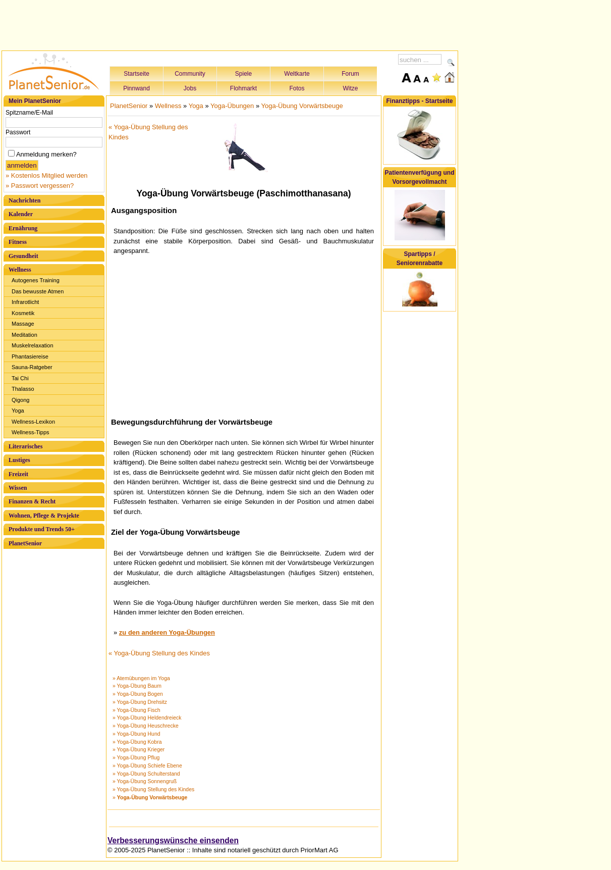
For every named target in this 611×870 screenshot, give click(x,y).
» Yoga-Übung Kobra (137, 742)
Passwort (18, 132)
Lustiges (19, 460)
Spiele (243, 73)
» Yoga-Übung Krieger (138, 749)
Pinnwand (136, 88)
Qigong (20, 400)
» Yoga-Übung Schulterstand (146, 774)
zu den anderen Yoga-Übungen (167, 632)
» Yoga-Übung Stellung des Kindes (153, 789)
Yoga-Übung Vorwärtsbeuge (302, 106)
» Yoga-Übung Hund (136, 734)
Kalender (21, 214)
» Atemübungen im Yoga (141, 678)
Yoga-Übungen (232, 106)
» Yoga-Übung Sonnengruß (145, 781)
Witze (350, 88)
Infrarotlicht (25, 302)
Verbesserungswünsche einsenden (173, 840)
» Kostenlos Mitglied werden (47, 175)
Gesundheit (23, 256)
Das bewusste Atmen (38, 291)
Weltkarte (296, 73)
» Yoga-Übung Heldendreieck (147, 717)
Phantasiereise (30, 356)
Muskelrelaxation (32, 345)
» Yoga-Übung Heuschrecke (146, 726)
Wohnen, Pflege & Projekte (44, 515)
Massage (23, 324)
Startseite (136, 73)
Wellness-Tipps (30, 432)
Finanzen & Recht (32, 501)
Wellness (20, 269)
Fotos (296, 88)
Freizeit (18, 474)
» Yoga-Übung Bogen (138, 694)
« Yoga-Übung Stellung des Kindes (159, 653)
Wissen (18, 487)
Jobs (190, 88)
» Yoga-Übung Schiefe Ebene (147, 765)
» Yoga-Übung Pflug (136, 757)
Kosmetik (23, 313)
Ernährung (23, 228)
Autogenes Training (36, 280)
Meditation (24, 335)
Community (190, 73)
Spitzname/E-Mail (29, 112)
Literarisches (25, 446)
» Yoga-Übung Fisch (136, 710)
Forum (350, 73)
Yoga (18, 410)
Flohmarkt (243, 88)
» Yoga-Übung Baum (137, 686)
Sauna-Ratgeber (32, 367)
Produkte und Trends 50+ (42, 529)
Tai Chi (20, 378)
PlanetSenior (25, 543)
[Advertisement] (230, 23)
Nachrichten (24, 200)
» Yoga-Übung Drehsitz (140, 702)
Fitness (18, 241)
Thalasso (23, 389)
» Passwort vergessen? (40, 185)
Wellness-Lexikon (33, 422)
